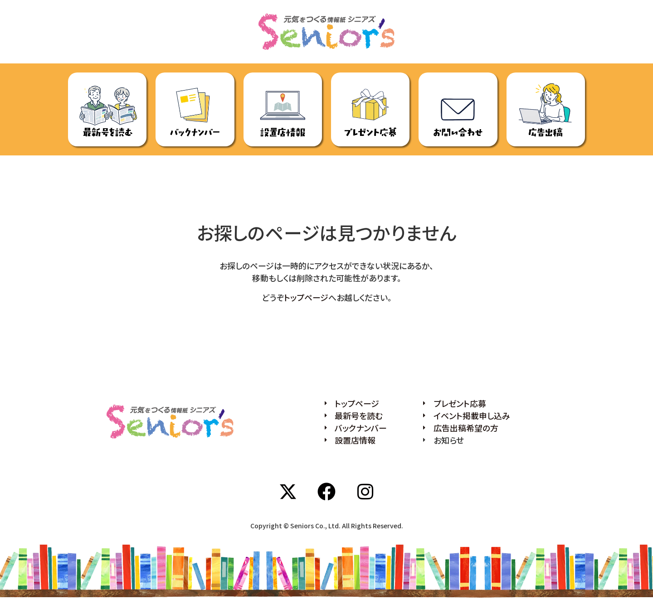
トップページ (306, 297)
